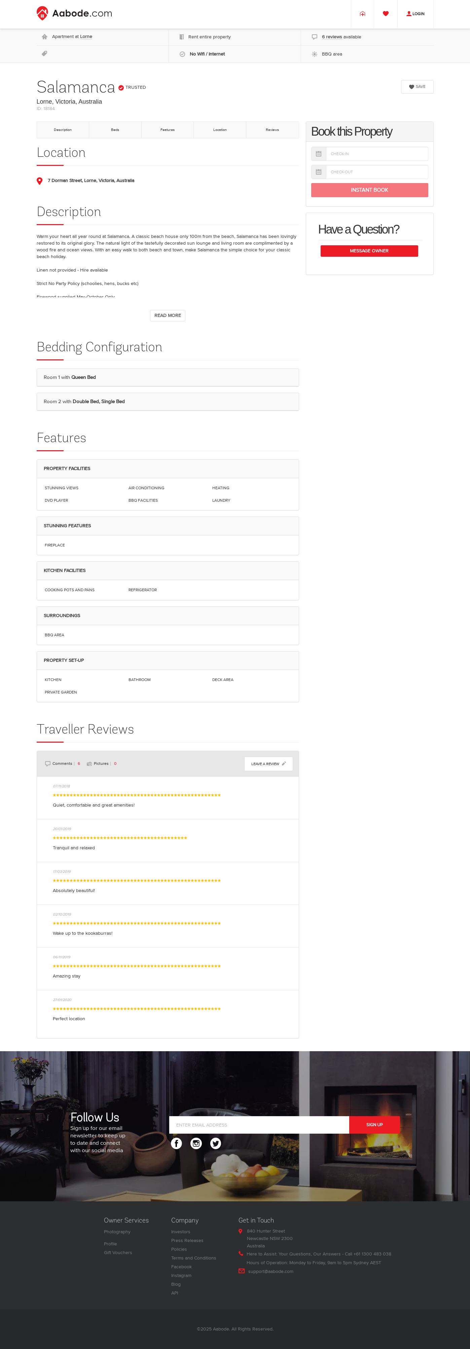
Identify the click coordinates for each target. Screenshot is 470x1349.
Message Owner (369, 251)
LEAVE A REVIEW (268, 763)
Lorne (86, 36)
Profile (110, 1244)
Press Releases (187, 1240)
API (174, 1293)
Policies (179, 1249)
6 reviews (332, 37)
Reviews (272, 130)
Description (63, 130)
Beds (115, 130)
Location (220, 130)
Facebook (181, 1267)
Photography (117, 1232)
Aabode (221, 1329)
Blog (176, 1284)
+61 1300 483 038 (372, 1254)
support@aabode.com (270, 1271)
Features (167, 130)
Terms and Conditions (193, 1258)
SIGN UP (374, 1125)
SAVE (417, 86)
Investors (180, 1232)
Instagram (181, 1275)
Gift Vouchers (118, 1252)
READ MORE (167, 315)
